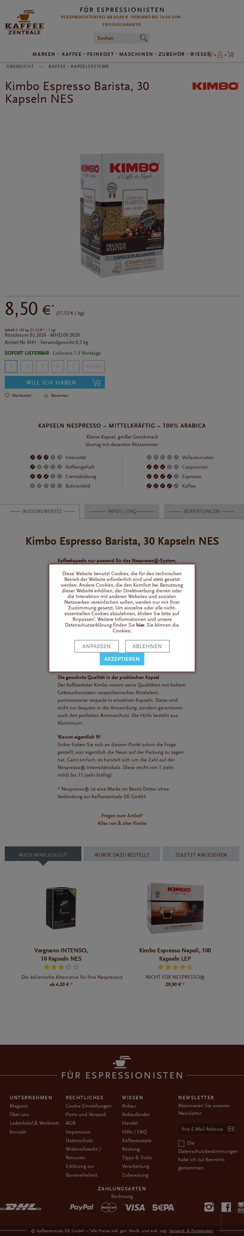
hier (140, 625)
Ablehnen (147, 646)
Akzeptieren (122, 659)
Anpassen (96, 646)
